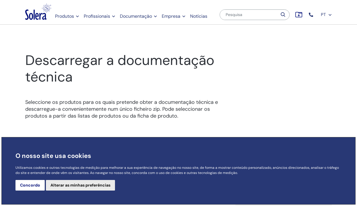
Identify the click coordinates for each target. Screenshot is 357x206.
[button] (311, 15)
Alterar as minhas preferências (80, 185)
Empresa (171, 16)
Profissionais (97, 16)
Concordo (30, 185)
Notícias (198, 16)
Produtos (64, 16)
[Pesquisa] (248, 15)
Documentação (136, 16)
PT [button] (326, 14)
